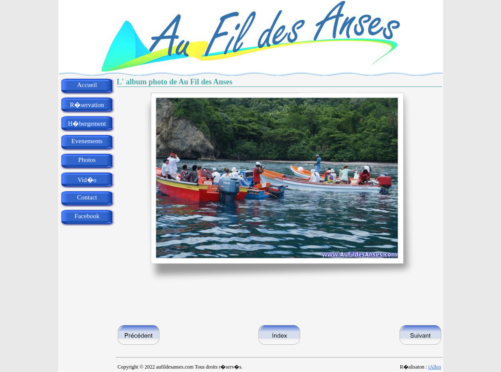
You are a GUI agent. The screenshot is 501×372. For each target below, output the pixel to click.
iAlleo (435, 367)
